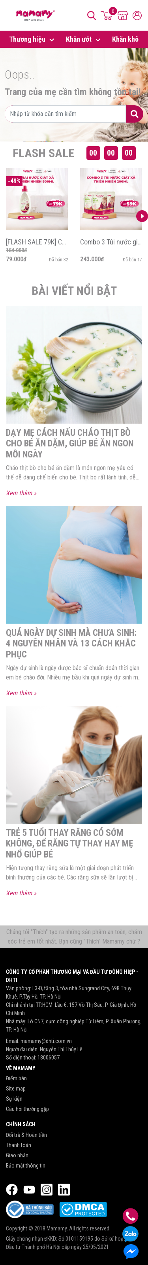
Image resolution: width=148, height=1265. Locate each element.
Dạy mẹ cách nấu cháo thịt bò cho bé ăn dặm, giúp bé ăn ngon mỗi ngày (69, 444)
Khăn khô (125, 39)
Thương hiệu (32, 39)
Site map (16, 1088)
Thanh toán (18, 1145)
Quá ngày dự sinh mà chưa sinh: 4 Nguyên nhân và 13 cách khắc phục (71, 644)
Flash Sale (43, 153)
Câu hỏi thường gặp (27, 1109)
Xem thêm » (21, 493)
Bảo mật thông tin (25, 1165)
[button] (142, 216)
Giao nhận (17, 1155)
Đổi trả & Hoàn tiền (26, 1135)
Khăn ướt (84, 39)
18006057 (48, 1057)
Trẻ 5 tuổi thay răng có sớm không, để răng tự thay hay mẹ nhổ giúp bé (69, 844)
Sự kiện (14, 1099)
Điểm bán (16, 1078)
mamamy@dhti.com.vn (46, 1041)
